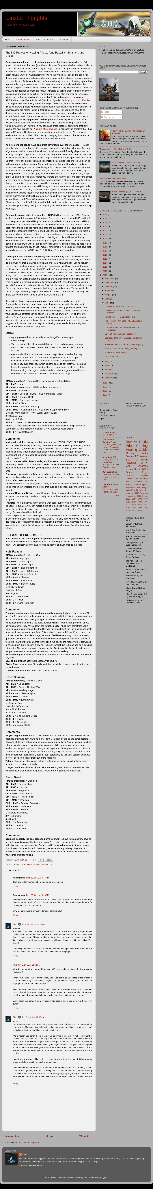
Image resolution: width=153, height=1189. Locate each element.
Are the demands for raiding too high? (122, 348)
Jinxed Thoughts (27, 18)
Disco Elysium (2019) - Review (126, 162)
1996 (140, 508)
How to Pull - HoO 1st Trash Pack (120, 317)
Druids (16, 864)
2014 (105, 263)
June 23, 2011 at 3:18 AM (37, 895)
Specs (145, 484)
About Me (64, 39)
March (108, 369)
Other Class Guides (45, 39)
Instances (131, 462)
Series (129, 469)
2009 (105, 387)
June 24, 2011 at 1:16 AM (33, 924)
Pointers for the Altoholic (116, 352)
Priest (37, 864)
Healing (131, 450)
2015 (105, 259)
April (107, 365)
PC (136, 456)
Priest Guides (23, 39)
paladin (29, 864)
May (107, 362)
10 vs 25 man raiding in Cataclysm (120, 334)
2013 (105, 267)
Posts (105, 112)
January (109, 378)
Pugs (145, 472)
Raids (143, 442)
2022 (105, 231)
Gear (128, 465)
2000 (128, 505)
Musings (130, 453)
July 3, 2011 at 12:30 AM (33, 1017)
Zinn (15, 924)
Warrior (144, 456)
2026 (105, 214)
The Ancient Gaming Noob (109, 440)
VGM (128, 490)
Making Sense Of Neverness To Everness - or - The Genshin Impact (111, 463)
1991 (134, 508)
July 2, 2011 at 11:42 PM (29, 965)
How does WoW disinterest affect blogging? (125, 344)
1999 (140, 499)
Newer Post (12, 1136)
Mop (133, 490)
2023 (105, 226)
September (110, 291)
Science (137, 484)
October (109, 287)
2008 (105, 391)
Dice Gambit (108, 435)
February (109, 374)
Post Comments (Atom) (28, 1142)
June (107, 303)
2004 (137, 511)
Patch (144, 459)
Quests (130, 472)
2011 (105, 275)
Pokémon (130, 487)
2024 (105, 222)
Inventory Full (109, 457)
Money (129, 484)
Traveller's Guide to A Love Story (120, 306)
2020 (105, 239)
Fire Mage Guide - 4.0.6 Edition (113, 178)
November (110, 282)
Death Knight (141, 487)
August (108, 294)
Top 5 (143, 462)
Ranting (142, 446)
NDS (141, 511)
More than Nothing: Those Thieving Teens (111, 477)
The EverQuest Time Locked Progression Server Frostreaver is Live (112, 448)
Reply (15, 886)
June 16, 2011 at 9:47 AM (37, 878)
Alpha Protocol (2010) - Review (126, 192)
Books (129, 481)
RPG (145, 469)
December (110, 278)
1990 (128, 499)
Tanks (144, 453)
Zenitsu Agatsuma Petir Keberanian (110, 490)
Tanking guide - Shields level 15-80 (115, 149)
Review (131, 442)
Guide (22, 864)
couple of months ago (46, 129)
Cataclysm (137, 481)
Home (8, 39)
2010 (105, 383)
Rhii (15, 965)
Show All (118, 495)
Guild (136, 479)
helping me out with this (77, 100)
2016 (105, 255)
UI (51, 864)
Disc (146, 481)
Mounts (129, 493)
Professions (131, 496)
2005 (134, 505)
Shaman (44, 864)
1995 (146, 502)
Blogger (103, 1177)
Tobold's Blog (109, 432)
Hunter (144, 490)
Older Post (86, 1136)
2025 (105, 218)
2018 (105, 247)
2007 (105, 395)
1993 (140, 502)
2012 (105, 271)
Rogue (145, 496)
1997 (134, 499)
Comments (107, 117)
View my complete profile (30, 1165)
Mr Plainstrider (111, 356)
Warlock (144, 493)
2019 (105, 243)
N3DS (136, 493)
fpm (86, 1177)
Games (130, 456)
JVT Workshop (110, 472)
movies (130, 475)
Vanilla (129, 479)
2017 (105, 251)
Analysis (143, 465)
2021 (105, 235)
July (107, 299)
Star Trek (132, 459)
